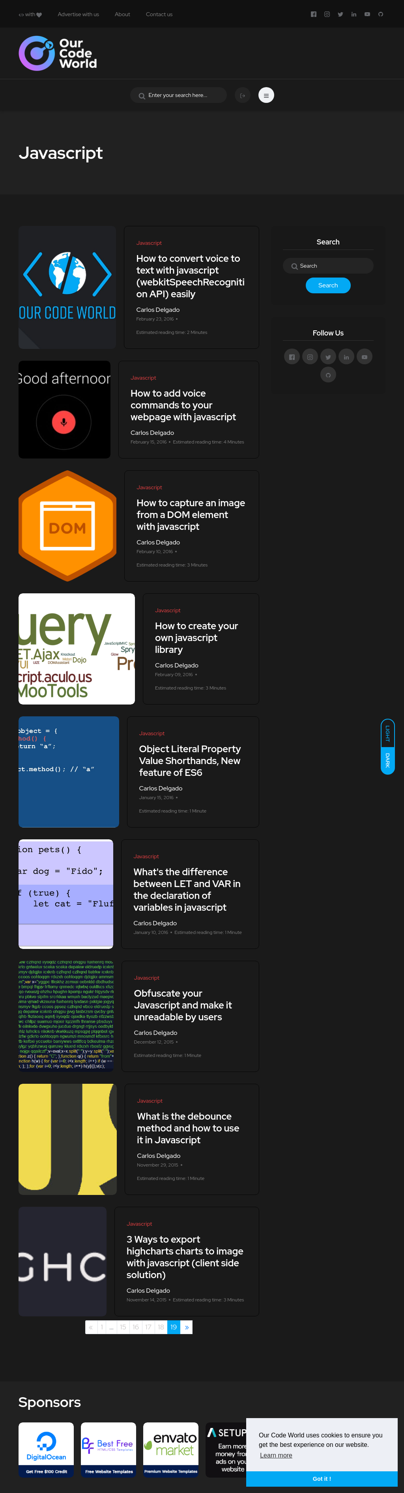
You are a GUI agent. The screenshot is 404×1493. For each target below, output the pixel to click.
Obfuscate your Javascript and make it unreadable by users (183, 1005)
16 (136, 1326)
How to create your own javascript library (196, 638)
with (30, 14)
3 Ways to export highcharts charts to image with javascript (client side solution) (185, 1257)
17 (148, 1326)
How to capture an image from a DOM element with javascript (191, 515)
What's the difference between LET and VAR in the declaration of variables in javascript (187, 889)
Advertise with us (78, 14)
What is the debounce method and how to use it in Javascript (188, 1128)
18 (161, 1326)
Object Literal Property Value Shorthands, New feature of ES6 (190, 761)
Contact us (159, 14)
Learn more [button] (276, 1455)
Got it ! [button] (322, 1479)
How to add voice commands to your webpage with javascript (183, 405)
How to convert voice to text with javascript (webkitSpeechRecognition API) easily (190, 276)
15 (123, 1326)
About (122, 14)
